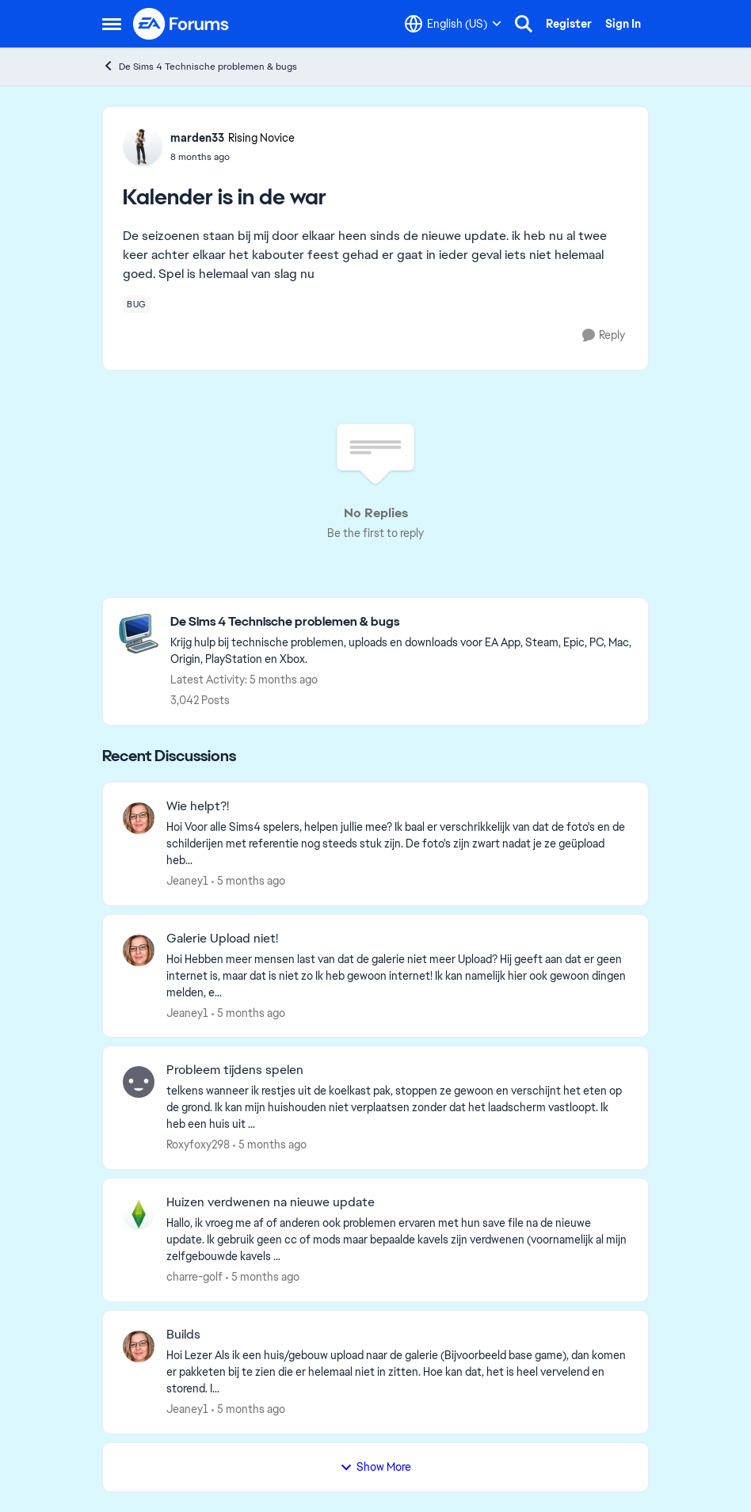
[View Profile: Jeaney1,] (138, 818)
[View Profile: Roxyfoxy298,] (138, 1082)
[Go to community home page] (181, 24)
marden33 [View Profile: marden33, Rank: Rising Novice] (197, 138)
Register (569, 24)
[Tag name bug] (137, 304)
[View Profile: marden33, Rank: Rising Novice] (142, 146)
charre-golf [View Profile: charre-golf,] (194, 1277)
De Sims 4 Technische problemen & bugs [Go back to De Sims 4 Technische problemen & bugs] (199, 66)
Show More (375, 1467)
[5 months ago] (248, 881)
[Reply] (603, 335)
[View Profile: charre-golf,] (138, 1214)
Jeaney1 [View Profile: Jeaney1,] (187, 881)
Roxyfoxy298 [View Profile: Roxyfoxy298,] (198, 1144)
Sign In (623, 24)
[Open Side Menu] (111, 24)
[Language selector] (453, 24)
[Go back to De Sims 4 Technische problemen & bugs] (401, 622)
